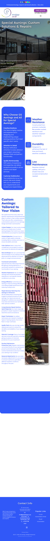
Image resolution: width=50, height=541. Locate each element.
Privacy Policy (25, 532)
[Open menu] (40, 16)
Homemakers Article (40, 516)
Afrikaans (25, 10)
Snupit (40, 519)
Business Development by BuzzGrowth (25, 536)
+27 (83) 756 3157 (40, 13)
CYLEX (40, 514)
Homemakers (40, 521)
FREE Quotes (40, 10)
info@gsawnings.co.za (25, 514)
